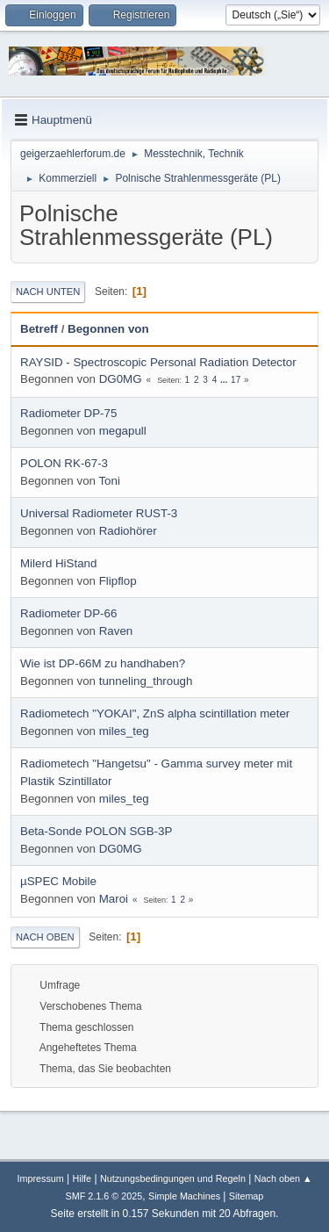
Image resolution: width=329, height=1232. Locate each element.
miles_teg (124, 731)
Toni (108, 480)
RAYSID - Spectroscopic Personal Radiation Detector (158, 362)
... (225, 380)
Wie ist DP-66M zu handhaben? (102, 663)
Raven (116, 631)
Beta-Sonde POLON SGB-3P (96, 831)
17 (235, 380)
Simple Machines (184, 1196)
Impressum (40, 1178)
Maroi (113, 898)
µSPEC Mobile (58, 881)
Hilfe (82, 1178)
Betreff (39, 328)
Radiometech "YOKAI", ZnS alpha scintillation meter (155, 713)
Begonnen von (108, 328)
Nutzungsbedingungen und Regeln (173, 1178)
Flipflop (118, 580)
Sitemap (246, 1196)
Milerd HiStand (58, 563)
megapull (123, 430)
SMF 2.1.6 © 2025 (104, 1196)
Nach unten (48, 291)
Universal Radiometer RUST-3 (98, 513)
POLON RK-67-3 (64, 463)
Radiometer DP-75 (68, 413)
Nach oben (45, 937)
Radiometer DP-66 (68, 613)
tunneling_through (146, 681)
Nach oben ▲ (283, 1178)
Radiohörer (128, 530)
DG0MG (120, 378)
